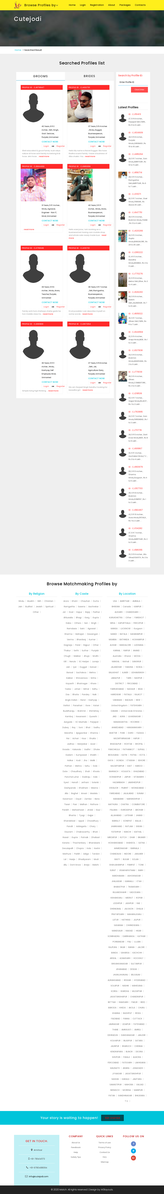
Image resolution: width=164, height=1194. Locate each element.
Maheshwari (78, 809)
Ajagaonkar (81, 732)
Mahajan (79, 634)
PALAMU (114, 809)
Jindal (90, 809)
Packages (125, 5)
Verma (70, 639)
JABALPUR (115, 678)
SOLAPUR (115, 985)
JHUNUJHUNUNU (120, 974)
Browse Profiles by (35, 5)
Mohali (126, 661)
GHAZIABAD (138, 771)
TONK (141, 864)
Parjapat (94, 721)
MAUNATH (115, 1068)
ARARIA (126, 1068)
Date (65, 771)
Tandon (96, 853)
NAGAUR (131, 689)
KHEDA (122, 1007)
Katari (96, 705)
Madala (94, 793)
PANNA (126, 1018)
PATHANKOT (129, 749)
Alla (66, 793)
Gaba (68, 623)
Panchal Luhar (72, 776)
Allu (65, 864)
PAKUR (134, 1002)
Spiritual (49, 606)
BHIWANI (116, 606)
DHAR (132, 837)
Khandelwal (69, 820)
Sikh (39, 601)
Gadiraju (86, 776)
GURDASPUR (126, 809)
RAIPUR (126, 650)
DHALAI (139, 908)
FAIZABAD (115, 1018)
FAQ (105, 1157)
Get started (112, 1117)
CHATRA (125, 804)
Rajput (86, 645)
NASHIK (125, 985)
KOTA (142, 754)
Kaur (84, 738)
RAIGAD (129, 930)
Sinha (93, 678)
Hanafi (75, 782)
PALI (129, 941)
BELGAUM (135, 974)
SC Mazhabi (81, 721)
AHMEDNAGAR (121, 848)
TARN (128, 678)
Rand (83, 700)
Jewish (39, 606)
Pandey (85, 694)
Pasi (75, 804)
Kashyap (93, 700)
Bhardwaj (81, 639)
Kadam (69, 754)
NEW (138, 700)
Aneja (86, 864)
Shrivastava (82, 678)
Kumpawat (81, 754)
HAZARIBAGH (119, 782)
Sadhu (97, 727)
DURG (130, 732)
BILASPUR (127, 1040)
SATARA (139, 1040)
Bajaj (87, 612)
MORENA (127, 1090)
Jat (64, 612)
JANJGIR (141, 1035)
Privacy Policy (104, 1147)
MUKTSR (113, 732)
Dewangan (92, 634)
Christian (48, 601)
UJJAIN (137, 941)
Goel (71, 612)
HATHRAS (126, 919)
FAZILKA (140, 732)
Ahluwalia (68, 617)
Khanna (94, 732)
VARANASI (117, 700)
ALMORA (137, 1057)
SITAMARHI (139, 776)
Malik (92, 760)
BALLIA (138, 820)
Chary (92, 826)
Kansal (93, 667)
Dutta (96, 601)
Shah (87, 771)
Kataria (65, 842)
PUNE (122, 732)
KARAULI (125, 1079)
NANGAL (116, 661)
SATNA (141, 842)
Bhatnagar (82, 683)
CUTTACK (137, 1018)
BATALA (123, 634)
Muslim (30, 601)
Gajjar (90, 815)
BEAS (140, 689)
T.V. (126, 1101)
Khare (93, 683)
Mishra (78, 765)
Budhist (29, 606)
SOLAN (135, 859)
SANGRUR (136, 661)
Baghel (74, 793)
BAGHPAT (127, 1013)
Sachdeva (81, 672)
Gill (65, 661)
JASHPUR (129, 903)
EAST (129, 765)
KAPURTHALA (124, 623)
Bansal (70, 672)
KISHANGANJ (116, 897)
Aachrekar (93, 606)
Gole (95, 765)
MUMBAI (113, 639)
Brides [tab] (89, 76)
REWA (138, 1013)
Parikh (77, 853)
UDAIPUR (126, 1024)
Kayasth (70, 683)
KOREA (114, 991)
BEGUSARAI (113, 754)
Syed (66, 782)
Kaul (98, 809)
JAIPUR (127, 776)
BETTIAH (112, 1002)
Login (83, 5)
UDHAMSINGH (137, 672)
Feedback (76, 1147)
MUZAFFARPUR (117, 765)
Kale (95, 776)
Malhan (83, 804)
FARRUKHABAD (117, 689)
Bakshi (95, 864)
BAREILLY (116, 820)
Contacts (140, 5)
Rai (67, 738)
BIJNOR (129, 1051)
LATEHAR (129, 815)
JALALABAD (128, 793)
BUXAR (126, 859)
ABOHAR (139, 809)
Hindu (21, 601)
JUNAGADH (137, 1068)
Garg (87, 617)
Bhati (95, 831)
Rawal (65, 837)
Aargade (68, 721)
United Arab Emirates (131, 710)
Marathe (68, 732)
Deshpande (70, 787)
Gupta (95, 617)
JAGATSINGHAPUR (118, 996)
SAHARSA (125, 952)
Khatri (75, 601)
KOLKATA (125, 771)
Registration (97, 5)
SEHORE (141, 760)
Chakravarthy (83, 831)
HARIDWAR (116, 694)
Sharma (68, 634)
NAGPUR (138, 678)
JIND (114, 716)
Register (61, 146)
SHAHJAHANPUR (116, 864)
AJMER (125, 672)
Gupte (75, 837)
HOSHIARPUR (138, 639)
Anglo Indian (71, 700)
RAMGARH (123, 1002)
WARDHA (124, 991)
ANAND (136, 650)
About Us (76, 1142)
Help (76, 1152)
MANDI (114, 634)
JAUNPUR (115, 1046)
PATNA (133, 754)
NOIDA (139, 667)
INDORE (127, 853)
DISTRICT (119, 683)
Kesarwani (81, 716)
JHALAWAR (117, 881)
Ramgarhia (69, 606)
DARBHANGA (128, 936)
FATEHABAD (139, 1024)
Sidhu (95, 689)
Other (36, 612)
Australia (117, 656)
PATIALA (128, 694)
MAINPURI (138, 1090)
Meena (94, 787)
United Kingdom (119, 705)
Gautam (68, 831)
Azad (92, 743)
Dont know (75, 864)
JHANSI (139, 815)
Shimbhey (94, 710)
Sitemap (105, 1162)
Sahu (87, 765)
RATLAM (129, 826)
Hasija (72, 859)
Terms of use (105, 1142)
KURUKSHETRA (115, 617)
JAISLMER (138, 853)
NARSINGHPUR (133, 798)
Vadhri (87, 749)
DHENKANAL (115, 908)
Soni (81, 727)
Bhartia (72, 815)
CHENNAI (138, 1046)
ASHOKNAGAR (134, 875)
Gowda (65, 749)
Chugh (67, 656)
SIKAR (122, 947)
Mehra (92, 672)
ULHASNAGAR (134, 716)
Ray (74, 727)
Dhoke (97, 749)
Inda (89, 848)
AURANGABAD (114, 980)
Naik (94, 694)
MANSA (114, 628)
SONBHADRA (114, 936)
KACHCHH (137, 952)
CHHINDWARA (132, 925)
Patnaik (84, 837)
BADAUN (129, 700)
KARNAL (116, 650)
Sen (86, 623)
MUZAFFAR (137, 991)
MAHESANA (137, 985)
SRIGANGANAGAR (119, 963)
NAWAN (115, 1079)
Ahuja (86, 656)
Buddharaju (69, 710)
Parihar (96, 612)
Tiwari (67, 804)
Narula (72, 661)
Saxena (81, 606)
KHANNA (116, 1013)
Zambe (88, 798)
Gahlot (66, 705)
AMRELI (137, 1029)
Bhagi (78, 617)
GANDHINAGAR (125, 1095)
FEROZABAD (113, 1062)
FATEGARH (127, 1062)
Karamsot (68, 798)
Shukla (92, 738)
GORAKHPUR (115, 776)
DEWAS (133, 969)
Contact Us (105, 1152)
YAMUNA (129, 667)
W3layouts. (107, 1189)
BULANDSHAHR (119, 892)
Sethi (76, 650)
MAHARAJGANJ (134, 914)
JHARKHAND (116, 826)
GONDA (120, 760)
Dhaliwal (95, 837)
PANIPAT (131, 864)
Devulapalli (67, 848)
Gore (87, 705)
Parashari (77, 705)
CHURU (141, 1007)
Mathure (67, 853)
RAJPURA (113, 947)
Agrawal (92, 628)
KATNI (124, 754)
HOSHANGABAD (115, 842)
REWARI (127, 980)
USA (115, 601)
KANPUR (137, 606)
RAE (138, 903)
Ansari (84, 793)
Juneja (95, 661)
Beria (97, 798)
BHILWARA (140, 1095)
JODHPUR (117, 903)
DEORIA (139, 1051)
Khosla (96, 771)
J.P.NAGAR (117, 1073)
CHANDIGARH (132, 612)
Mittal (86, 689)
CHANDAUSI (115, 853)
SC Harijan (84, 661)
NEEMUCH (115, 1090)
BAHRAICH (113, 771)
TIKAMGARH (133, 886)
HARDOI (138, 765)
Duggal (83, 667)
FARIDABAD (115, 793)
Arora (66, 601)
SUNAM (140, 793)
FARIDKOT (139, 617)
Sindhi (95, 656)
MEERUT (129, 897)
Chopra (80, 848)
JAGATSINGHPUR (133, 1073)
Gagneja (68, 645)
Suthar (85, 650)
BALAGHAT (114, 672)
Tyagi (82, 815)
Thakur (67, 650)
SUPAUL (141, 749)
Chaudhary (76, 771)
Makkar (77, 656)
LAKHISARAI (140, 1062)
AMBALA (136, 601)
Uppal (81, 820)
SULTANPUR (136, 963)
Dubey (65, 727)
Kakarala (77, 749)
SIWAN (139, 826)
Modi (96, 859)
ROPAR (139, 897)
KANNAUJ (129, 881)
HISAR (138, 930)
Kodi (78, 760)
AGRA (122, 716)
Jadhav (70, 743)
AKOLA (132, 1007)
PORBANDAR (118, 941)
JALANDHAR (116, 667)
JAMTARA (137, 1079)
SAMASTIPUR (116, 1084)
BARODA (112, 1007)
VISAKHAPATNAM (127, 870)
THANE (115, 1029)
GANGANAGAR (128, 1035)
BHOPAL (139, 743)
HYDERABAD (139, 980)
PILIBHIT (124, 787)
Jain (20, 606)
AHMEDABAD (118, 727)
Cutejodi (28, 19)
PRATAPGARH (117, 914)
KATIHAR (141, 936)
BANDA (114, 952)
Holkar (70, 760)
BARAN (131, 947)
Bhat (88, 727)
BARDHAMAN (118, 875)
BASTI (117, 859)
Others (77, 623)
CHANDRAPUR (136, 996)
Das (67, 694)
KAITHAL (138, 831)
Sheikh (93, 754)
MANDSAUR (117, 930)
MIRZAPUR (112, 837)
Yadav (68, 689)
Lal (65, 859)
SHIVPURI (116, 1057)
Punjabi (95, 650)
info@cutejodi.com (38, 1176)
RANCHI (127, 831)
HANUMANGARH (134, 727)
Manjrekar (82, 743)
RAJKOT (138, 694)
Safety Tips (76, 1157)
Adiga (86, 853)
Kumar (92, 639)
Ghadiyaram (84, 859)
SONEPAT (127, 820)
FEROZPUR (138, 623)
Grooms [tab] (40, 76)
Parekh (65, 809)
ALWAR (113, 645)
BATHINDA (124, 639)
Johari (77, 689)
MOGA (137, 656)
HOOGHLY (138, 958)
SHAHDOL (130, 842)
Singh (94, 623)
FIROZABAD (132, 683)
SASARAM (118, 925)
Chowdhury (93, 820)
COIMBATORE (138, 804)
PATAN (112, 1095)
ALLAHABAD (116, 815)
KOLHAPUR (115, 1040)
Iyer (75, 667)
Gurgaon (138, 628)
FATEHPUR (116, 831)
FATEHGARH (136, 705)
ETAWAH (131, 760)
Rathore (94, 804)
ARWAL (113, 958)
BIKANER (141, 837)
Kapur (79, 612)
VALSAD (140, 1084)
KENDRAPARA (116, 1051)
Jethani (85, 782)
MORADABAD (137, 787)
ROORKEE (135, 721)
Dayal (78, 798)
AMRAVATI (126, 1029)
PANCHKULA (114, 749)
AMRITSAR (124, 601)
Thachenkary (79, 842)
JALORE (141, 947)
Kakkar (69, 678)
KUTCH (123, 837)
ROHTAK (128, 743)
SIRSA (112, 623)
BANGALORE (125, 645)
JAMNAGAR (114, 1024)
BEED (143, 1002)
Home (72, 5)
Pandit (70, 826)
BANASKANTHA (121, 721)
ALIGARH (119, 612)
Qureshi (93, 716)
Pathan (68, 765)
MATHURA (113, 804)
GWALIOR (113, 787)
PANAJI (126, 1057)
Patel (77, 645)
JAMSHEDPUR (134, 782)
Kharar (127, 656)
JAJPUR (136, 919)
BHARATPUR (119, 886)
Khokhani (83, 787)
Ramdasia (72, 628)
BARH (140, 870)
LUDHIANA (138, 645)
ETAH (139, 881)
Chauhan (85, 601)
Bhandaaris (94, 842)
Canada (127, 606)
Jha (85, 760)
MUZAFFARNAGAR (122, 738)
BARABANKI (118, 798)
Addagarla (81, 826)
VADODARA (134, 892)
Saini (82, 628)
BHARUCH (126, 1046)
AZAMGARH (125, 958)
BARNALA (135, 848)
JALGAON (128, 908)
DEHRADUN (113, 1035)
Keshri (97, 848)
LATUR (116, 919)
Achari (75, 738)
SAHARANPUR (136, 634)
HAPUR (136, 738)
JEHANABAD (121, 969)
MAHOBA (129, 1084)
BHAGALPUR (115, 743)
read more (44, 156)
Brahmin (82, 710)
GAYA (110, 760)
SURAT (113, 870)
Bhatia (76, 694)
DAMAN (114, 710)
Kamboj (69, 716)
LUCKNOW (126, 628)
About (111, 5)
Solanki (95, 782)
